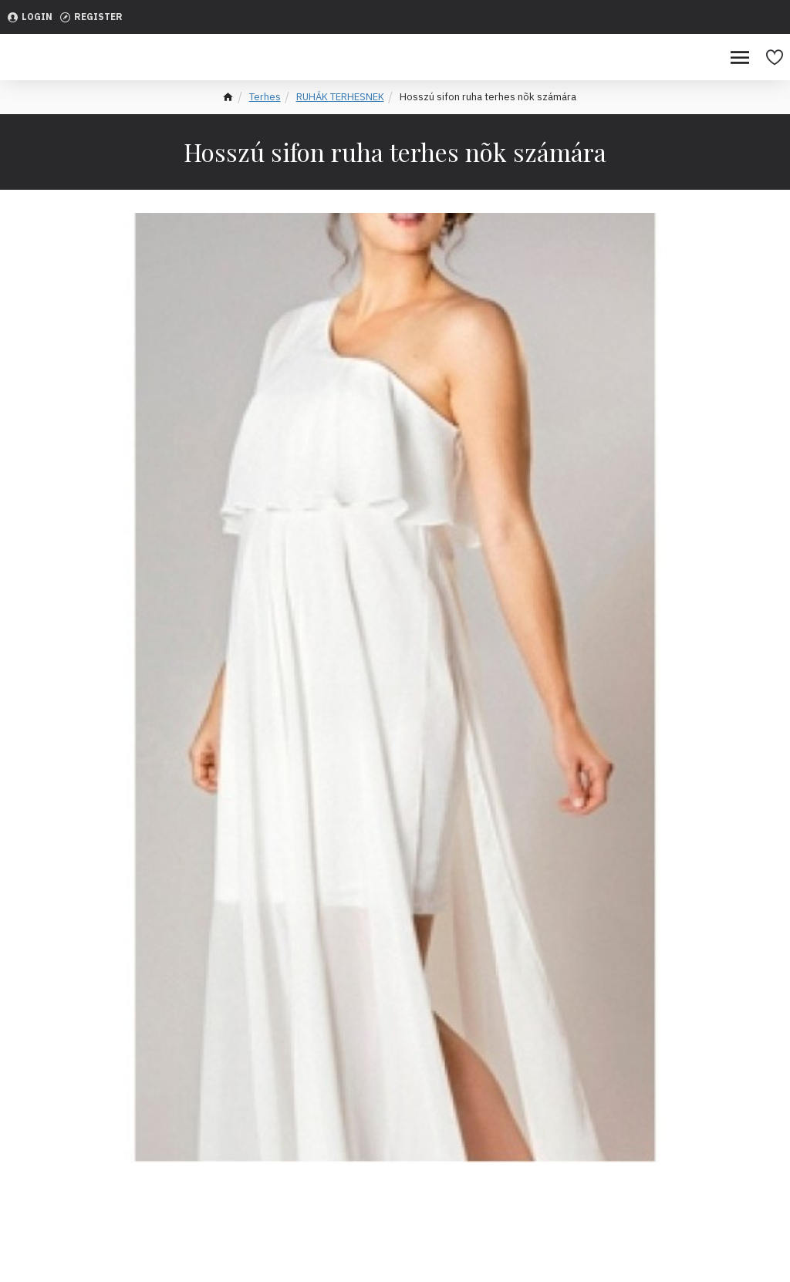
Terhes (265, 96)
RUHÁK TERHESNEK (340, 96)
